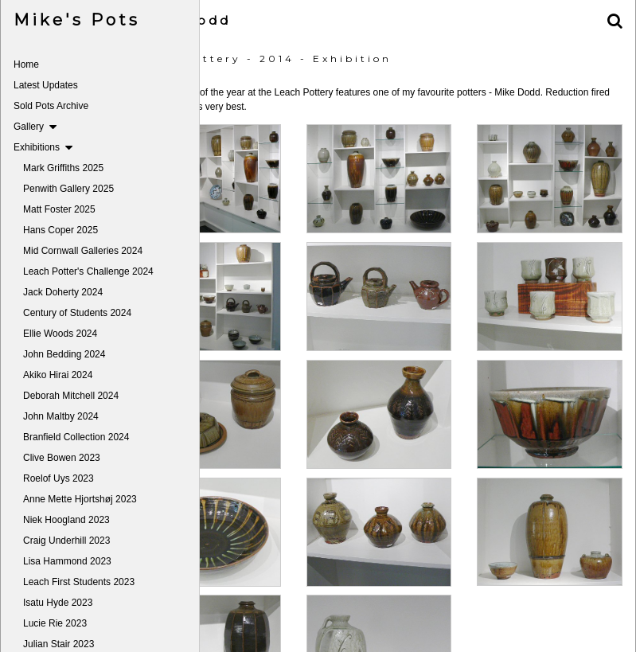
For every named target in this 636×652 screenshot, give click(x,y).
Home (26, 64)
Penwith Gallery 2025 (68, 188)
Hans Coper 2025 (60, 230)
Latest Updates (46, 85)
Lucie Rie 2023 (55, 623)
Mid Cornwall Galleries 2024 (82, 250)
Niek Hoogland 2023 (66, 519)
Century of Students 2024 (77, 312)
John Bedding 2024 (64, 354)
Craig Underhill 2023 (66, 540)
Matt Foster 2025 (59, 209)
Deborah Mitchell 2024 (71, 395)
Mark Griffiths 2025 (63, 168)
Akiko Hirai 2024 (57, 375)
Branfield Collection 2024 (76, 437)
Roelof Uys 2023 (58, 478)
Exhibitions (43, 147)
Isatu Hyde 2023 (57, 602)
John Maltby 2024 (61, 416)
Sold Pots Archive (51, 105)
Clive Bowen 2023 (61, 457)
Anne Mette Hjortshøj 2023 (80, 499)
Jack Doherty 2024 (63, 292)
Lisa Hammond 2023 (67, 561)
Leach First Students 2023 (79, 582)
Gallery (35, 126)
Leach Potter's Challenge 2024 (88, 271)
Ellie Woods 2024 (60, 333)
